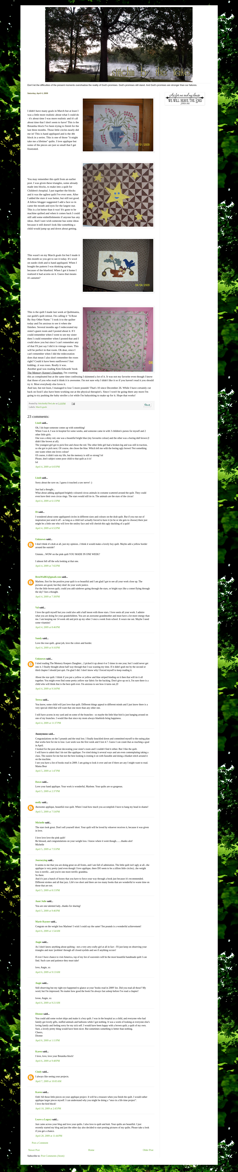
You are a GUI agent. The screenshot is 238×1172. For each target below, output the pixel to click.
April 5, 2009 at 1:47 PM (47, 771)
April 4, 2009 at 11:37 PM (48, 723)
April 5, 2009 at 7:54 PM (47, 811)
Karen (38, 1051)
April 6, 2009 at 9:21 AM (47, 1002)
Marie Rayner (42, 921)
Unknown (40, 539)
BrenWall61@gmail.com (48, 577)
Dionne (39, 1014)
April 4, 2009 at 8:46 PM (47, 627)
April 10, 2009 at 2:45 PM (48, 1108)
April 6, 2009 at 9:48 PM (47, 1061)
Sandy (38, 638)
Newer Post (34, 1150)
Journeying (41, 860)
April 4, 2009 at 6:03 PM (47, 466)
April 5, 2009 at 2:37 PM (47, 791)
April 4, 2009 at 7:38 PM (47, 596)
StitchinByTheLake (47, 403)
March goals (41, 407)
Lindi (38, 423)
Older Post (148, 1150)
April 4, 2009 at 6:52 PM (47, 528)
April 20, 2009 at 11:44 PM (48, 1136)
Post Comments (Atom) (52, 1156)
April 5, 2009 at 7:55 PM (47, 849)
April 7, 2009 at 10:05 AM (48, 1081)
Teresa (38, 699)
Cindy (38, 1071)
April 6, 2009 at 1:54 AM (47, 931)
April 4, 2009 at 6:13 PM (47, 501)
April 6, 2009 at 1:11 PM (47, 1040)
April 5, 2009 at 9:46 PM (47, 910)
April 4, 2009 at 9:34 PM (47, 688)
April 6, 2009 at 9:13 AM (47, 972)
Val (37, 607)
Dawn (38, 782)
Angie (38, 942)
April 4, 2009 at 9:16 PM (47, 647)
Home (91, 1150)
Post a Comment (40, 1143)
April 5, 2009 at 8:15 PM (47, 890)
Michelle (39, 822)
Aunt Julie (41, 901)
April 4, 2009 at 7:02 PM (47, 566)
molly (38, 802)
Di (36, 512)
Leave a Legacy (43, 1119)
